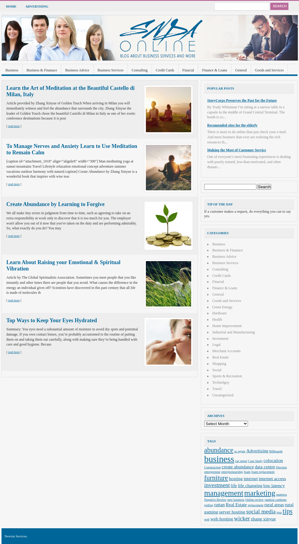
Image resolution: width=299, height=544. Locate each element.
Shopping (219, 364)
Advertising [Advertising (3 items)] (257, 450)
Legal (216, 344)
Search (279, 6)
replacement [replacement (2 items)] (255, 505)
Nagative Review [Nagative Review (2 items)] (215, 499)
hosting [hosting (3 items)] (236, 478)
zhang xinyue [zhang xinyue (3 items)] (263, 518)
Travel (217, 389)
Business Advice (77, 70)
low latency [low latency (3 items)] (274, 485)
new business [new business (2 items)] (236, 499)
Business (11, 70)
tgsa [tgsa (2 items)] (279, 512)
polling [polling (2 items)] (208, 505)
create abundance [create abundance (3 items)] (238, 466)
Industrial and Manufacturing (233, 332)
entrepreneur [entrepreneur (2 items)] (212, 472)
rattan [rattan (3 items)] (219, 504)
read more (14, 126)
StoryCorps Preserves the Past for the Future (242, 100)
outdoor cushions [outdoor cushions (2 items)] (276, 499)
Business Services (111, 70)
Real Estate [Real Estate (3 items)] (236, 504)
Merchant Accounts (226, 351)
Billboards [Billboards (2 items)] (275, 451)
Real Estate (220, 357)
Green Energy (222, 307)
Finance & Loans (214, 70)
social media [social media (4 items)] (260, 511)
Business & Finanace (42, 70)
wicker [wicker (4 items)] (242, 518)
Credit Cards (165, 70)
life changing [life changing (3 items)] (250, 485)
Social (216, 370)
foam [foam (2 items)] (247, 472)
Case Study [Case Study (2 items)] (255, 461)
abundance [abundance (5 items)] (218, 450)
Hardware (219, 313)
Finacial (188, 70)
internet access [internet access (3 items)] (272, 478)
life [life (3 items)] (234, 485)
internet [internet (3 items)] (250, 478)
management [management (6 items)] (223, 493)
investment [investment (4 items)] (217, 485)
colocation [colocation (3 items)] (273, 460)
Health (217, 319)
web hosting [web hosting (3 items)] (222, 518)
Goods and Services (269, 70)
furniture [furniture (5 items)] (216, 478)
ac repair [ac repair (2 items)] (240, 451)
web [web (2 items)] (207, 519)
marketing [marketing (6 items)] (259, 493)
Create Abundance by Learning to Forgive (55, 204)
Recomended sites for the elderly (232, 125)
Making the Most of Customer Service (236, 150)
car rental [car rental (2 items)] (241, 461)
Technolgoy (220, 382)
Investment (220, 338)
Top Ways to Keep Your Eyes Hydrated (51, 320)
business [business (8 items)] (219, 459)
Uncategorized (222, 395)
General (241, 70)
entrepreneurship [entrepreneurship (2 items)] (232, 472)
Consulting (140, 70)
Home (11, 6)
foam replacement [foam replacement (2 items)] (263, 472)
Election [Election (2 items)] (281, 467)
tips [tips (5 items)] (288, 511)
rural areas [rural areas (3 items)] (274, 504)
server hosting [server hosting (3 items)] (232, 511)
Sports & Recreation (227, 376)
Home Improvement (227, 326)
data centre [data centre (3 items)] (265, 466)
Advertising (36, 6)
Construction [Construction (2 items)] (212, 467)
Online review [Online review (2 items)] (254, 499)
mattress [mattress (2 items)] (281, 494)
